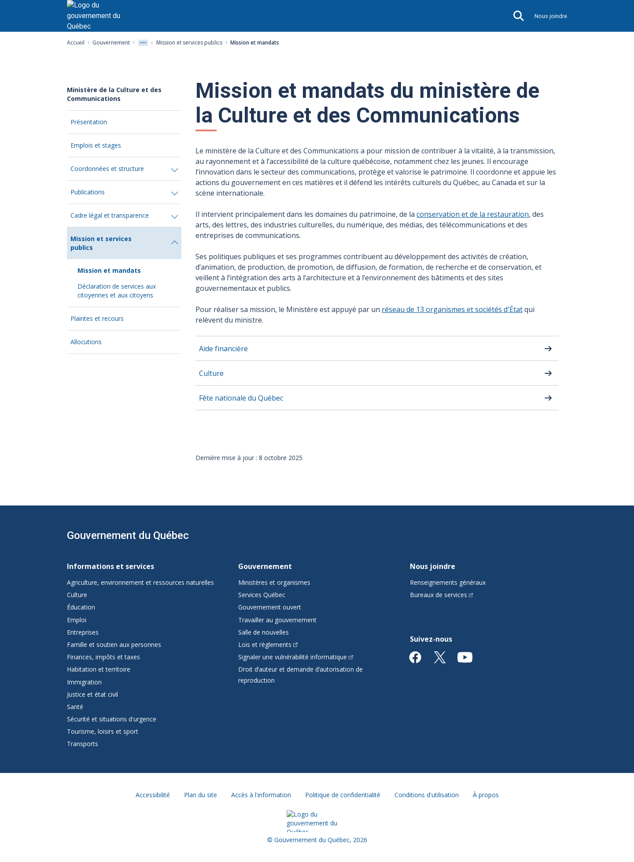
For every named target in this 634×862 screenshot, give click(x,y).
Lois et (268, 644)
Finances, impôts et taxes (103, 657)
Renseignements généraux (448, 582)
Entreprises (83, 632)
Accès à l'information (261, 795)
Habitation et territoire (98, 669)
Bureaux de (441, 595)
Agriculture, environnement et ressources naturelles (140, 582)
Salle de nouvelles (263, 632)
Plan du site (200, 795)
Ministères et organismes (274, 582)
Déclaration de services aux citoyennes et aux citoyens (116, 290)
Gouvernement (111, 42)
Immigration (84, 682)
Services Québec (261, 595)
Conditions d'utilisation (426, 795)
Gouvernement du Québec (128, 535)
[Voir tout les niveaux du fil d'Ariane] (143, 42)
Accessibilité (153, 795)
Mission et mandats (109, 270)
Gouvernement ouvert (269, 607)
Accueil (76, 42)
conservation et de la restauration (473, 214)
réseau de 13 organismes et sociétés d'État (452, 309)
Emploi (76, 620)
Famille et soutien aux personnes (114, 644)
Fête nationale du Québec (241, 398)
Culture (211, 373)
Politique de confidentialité (342, 795)
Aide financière (223, 348)
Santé (75, 706)
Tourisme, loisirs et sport (102, 731)
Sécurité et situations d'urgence (111, 719)
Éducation (81, 607)
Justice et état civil (92, 694)
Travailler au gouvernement (277, 620)
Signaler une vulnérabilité (295, 657)
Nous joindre (550, 16)
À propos (486, 795)
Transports (82, 743)
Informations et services (110, 566)
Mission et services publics (189, 42)
